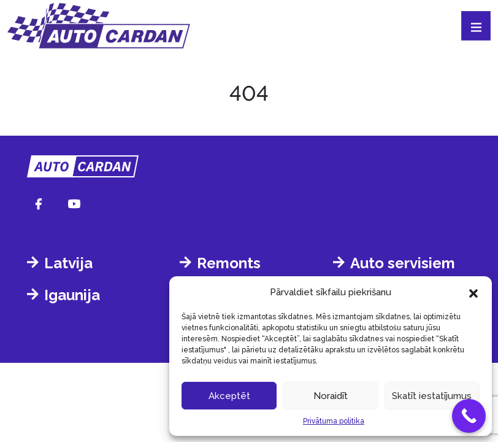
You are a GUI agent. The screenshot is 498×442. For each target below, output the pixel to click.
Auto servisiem (402, 263)
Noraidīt (330, 395)
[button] (473, 292)
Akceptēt (229, 395)
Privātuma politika (333, 421)
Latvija (68, 263)
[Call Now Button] (469, 416)
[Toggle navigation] (476, 26)
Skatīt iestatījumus (432, 395)
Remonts (229, 263)
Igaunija (72, 295)
